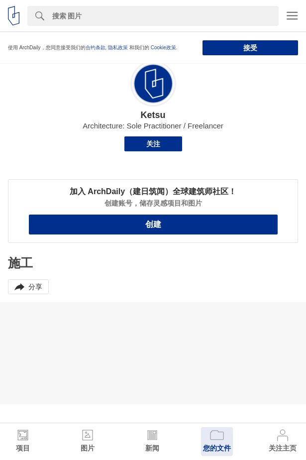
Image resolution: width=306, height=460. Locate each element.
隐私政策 (118, 47)
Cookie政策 (163, 47)
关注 (153, 144)
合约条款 (95, 47)
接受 (250, 48)
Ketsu (152, 115)
